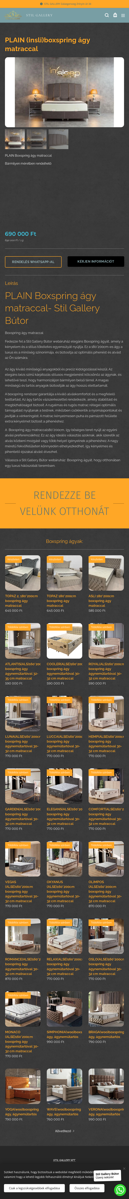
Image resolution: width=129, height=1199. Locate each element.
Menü (123, 15)
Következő (63, 1131)
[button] (106, 15)
